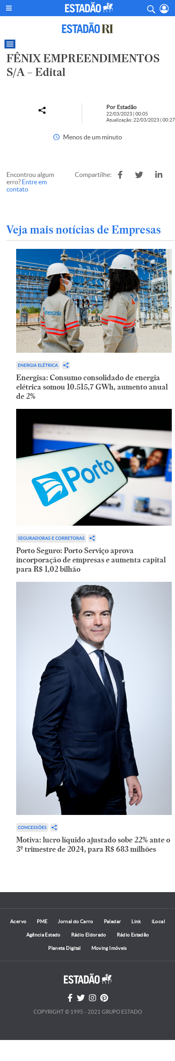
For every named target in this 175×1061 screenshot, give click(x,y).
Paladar (112, 921)
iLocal (158, 921)
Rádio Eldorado (88, 934)
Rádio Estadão (133, 934)
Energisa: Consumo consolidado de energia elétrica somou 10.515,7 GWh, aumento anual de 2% (92, 387)
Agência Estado (43, 934)
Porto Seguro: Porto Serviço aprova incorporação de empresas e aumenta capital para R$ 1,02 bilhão (91, 560)
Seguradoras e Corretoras (51, 538)
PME (42, 921)
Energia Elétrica (38, 365)
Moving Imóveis (109, 948)
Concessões (32, 827)
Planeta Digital (64, 948)
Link (136, 921)
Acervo (18, 921)
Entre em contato (26, 185)
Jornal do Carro (75, 921)
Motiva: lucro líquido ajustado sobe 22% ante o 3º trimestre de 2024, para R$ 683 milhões (93, 844)
